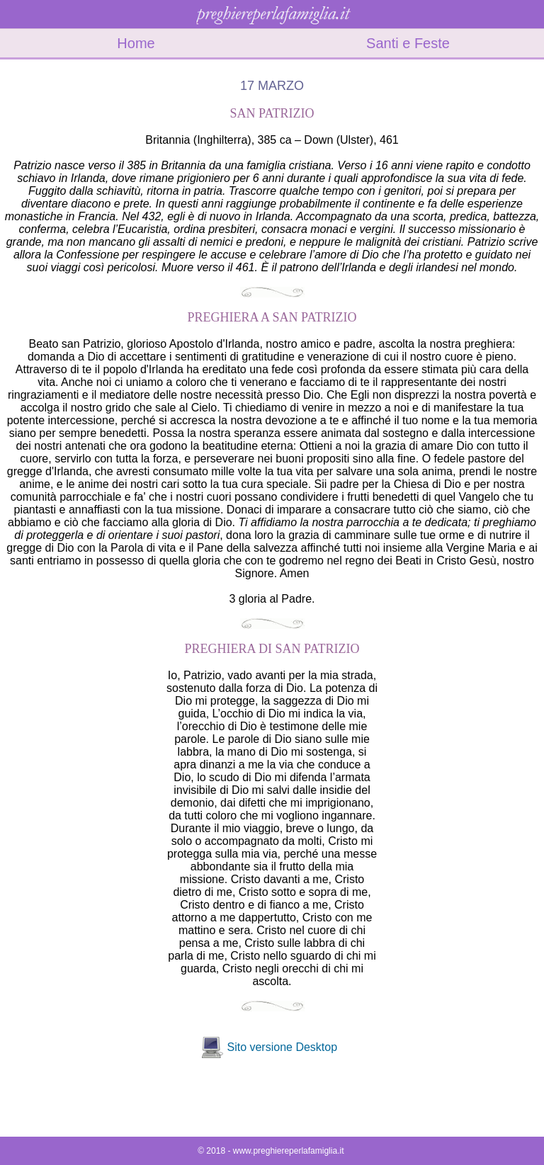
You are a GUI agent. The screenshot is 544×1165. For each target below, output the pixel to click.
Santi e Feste (408, 43)
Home (135, 43)
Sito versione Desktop (282, 1047)
